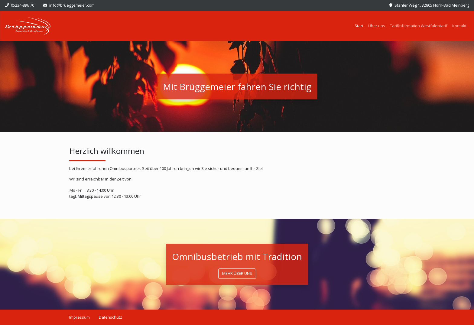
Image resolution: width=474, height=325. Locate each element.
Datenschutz (110, 317)
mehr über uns (237, 273)
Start (360, 25)
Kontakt (459, 25)
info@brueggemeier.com (69, 5)
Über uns (376, 25)
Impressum (79, 317)
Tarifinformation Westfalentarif (418, 25)
